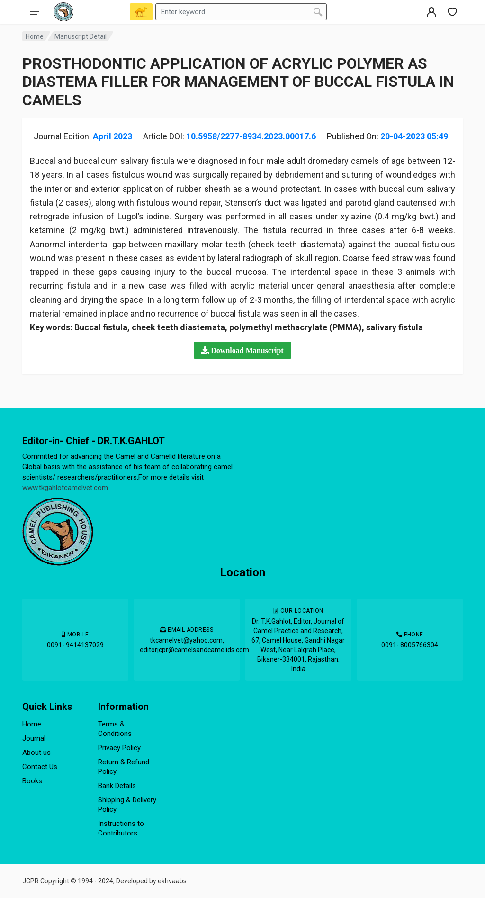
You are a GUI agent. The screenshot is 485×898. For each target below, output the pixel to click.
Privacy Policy (119, 748)
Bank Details (117, 785)
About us (36, 752)
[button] (242, 350)
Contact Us (39, 766)
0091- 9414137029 (75, 645)
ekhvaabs (172, 881)
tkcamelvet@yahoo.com (186, 640)
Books (32, 781)
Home (35, 36)
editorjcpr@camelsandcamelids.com (194, 649)
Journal (33, 738)
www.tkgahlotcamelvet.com (65, 487)
